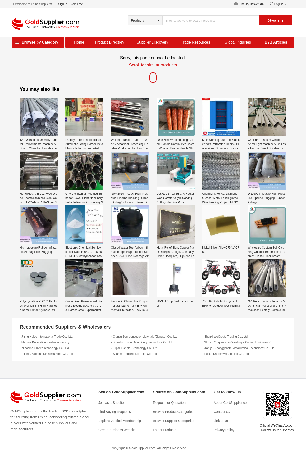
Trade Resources (195, 42)
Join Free (77, 4)
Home (79, 42)
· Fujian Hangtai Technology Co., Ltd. (134, 348)
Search (275, 20)
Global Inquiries (238, 42)
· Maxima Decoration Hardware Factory (44, 342)
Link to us (221, 421)
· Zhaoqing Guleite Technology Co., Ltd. (45, 348)
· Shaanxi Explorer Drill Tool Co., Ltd (134, 353)
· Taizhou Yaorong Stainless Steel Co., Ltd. (47, 353)
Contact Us (222, 412)
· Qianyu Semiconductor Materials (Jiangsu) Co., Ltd (144, 336)
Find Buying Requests (114, 412)
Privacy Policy (224, 430)
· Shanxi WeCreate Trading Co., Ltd (225, 336)
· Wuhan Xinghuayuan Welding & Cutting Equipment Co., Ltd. (241, 342)
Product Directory (109, 42)
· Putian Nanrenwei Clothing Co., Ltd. (226, 353)
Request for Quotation (169, 403)
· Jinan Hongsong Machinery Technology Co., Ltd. (142, 342)
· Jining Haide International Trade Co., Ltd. (46, 336)
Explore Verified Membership (119, 421)
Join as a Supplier (111, 403)
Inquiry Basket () (252, 4)
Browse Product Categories (173, 412)
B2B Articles (276, 42)
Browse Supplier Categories (173, 421)
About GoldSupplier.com (231, 403)
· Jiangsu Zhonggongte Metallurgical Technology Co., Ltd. (239, 348)
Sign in (62, 4)
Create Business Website (117, 430)
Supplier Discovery (152, 42)
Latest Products (164, 430)
